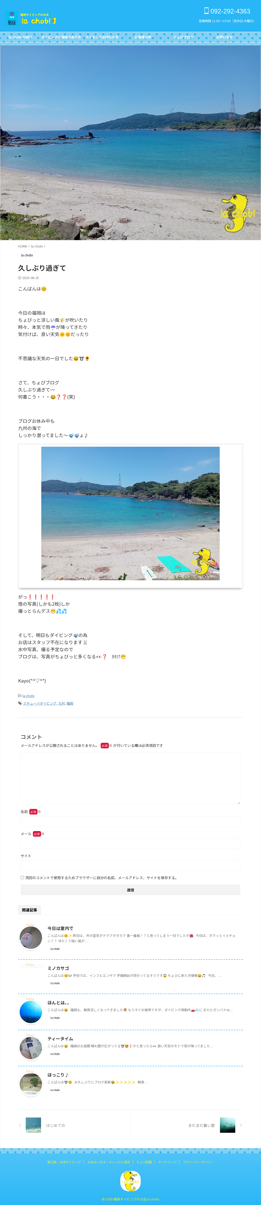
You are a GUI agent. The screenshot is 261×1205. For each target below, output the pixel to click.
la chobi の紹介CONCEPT (20, 38)
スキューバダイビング (39, 702)
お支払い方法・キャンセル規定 (108, 1160)
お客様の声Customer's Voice (143, 38)
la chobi (28, 695)
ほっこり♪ (57, 1073)
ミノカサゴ (57, 967)
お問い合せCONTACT (224, 38)
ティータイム (59, 1037)
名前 (31, 809)
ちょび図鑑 (144, 1160)
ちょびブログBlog (183, 38)
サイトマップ (167, 1160)
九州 (61, 702)
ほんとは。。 (58, 1001)
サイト (26, 854)
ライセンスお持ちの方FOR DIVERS (102, 38)
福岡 (70, 702)
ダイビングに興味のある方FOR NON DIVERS (61, 38)
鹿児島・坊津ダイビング (64, 1160)
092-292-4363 (227, 11)
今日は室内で (59, 927)
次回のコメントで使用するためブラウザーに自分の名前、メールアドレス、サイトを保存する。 (102, 876)
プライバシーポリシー (198, 1160)
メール (33, 832)
